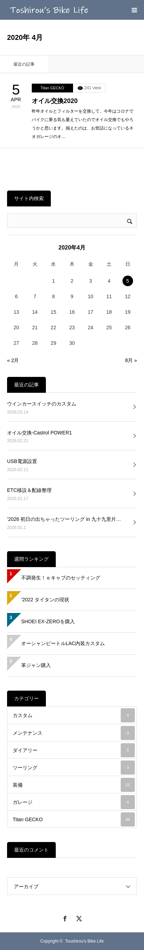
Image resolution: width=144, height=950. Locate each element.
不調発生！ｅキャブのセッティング (60, 578)
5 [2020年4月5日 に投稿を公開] (127, 281)
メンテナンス (74, 733)
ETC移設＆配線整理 (29, 490)
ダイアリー (74, 750)
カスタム (74, 715)
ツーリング (74, 767)
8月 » (131, 360)
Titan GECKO (52, 88)
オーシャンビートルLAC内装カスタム (63, 643)
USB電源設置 (22, 461)
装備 (74, 785)
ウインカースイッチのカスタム (41, 404)
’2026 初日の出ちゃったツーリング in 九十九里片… (64, 519)
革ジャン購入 (36, 665)
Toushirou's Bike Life (84, 941)
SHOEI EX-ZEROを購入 (48, 621)
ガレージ (74, 802)
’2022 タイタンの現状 (45, 599)
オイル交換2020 (55, 100)
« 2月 (13, 360)
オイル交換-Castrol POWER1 (39, 432)
